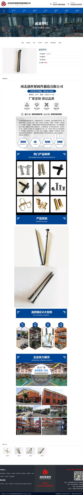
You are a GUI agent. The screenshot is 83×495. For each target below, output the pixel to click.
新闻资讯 (35, 11)
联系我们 (29, 483)
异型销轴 (18, 473)
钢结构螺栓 (53, 42)
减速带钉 (47, 27)
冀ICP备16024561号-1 (77, 493)
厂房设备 (45, 11)
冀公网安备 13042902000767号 (63, 493)
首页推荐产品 (41, 27)
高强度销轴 (2, 473)
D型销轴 (8, 473)
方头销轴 (13, 473)
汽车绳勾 (40, 42)
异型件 (59, 42)
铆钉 (34, 42)
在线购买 (66, 11)
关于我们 (13, 11)
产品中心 (24, 11)
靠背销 (46, 42)
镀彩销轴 (23, 473)
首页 (3, 11)
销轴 (23, 42)
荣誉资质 (56, 11)
